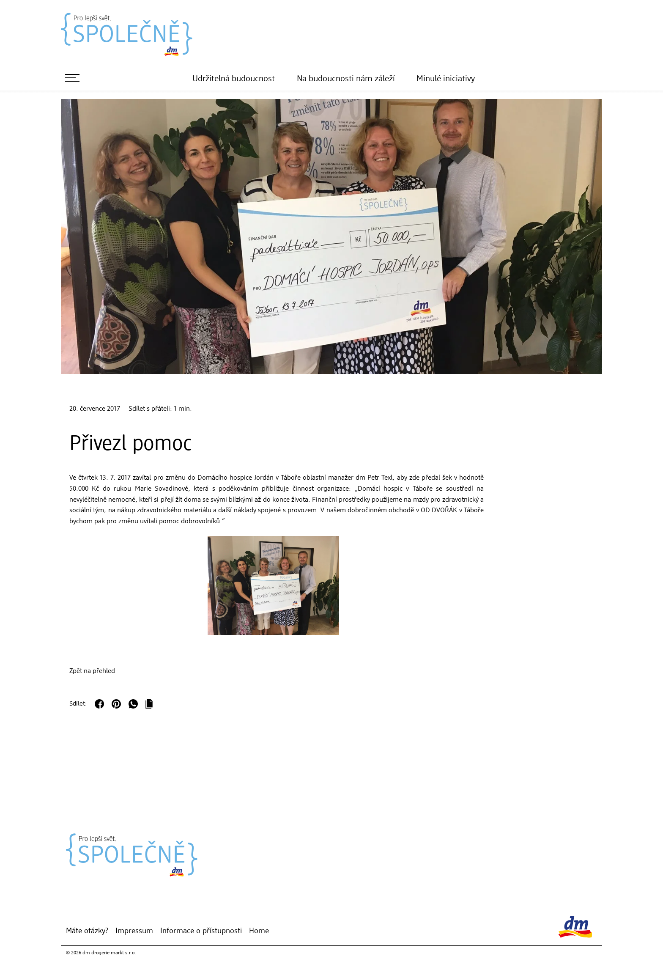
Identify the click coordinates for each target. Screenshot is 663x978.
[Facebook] (106, 909)
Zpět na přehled (92, 671)
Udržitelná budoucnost (233, 79)
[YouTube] (119, 909)
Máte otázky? (87, 931)
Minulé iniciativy (445, 79)
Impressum (134, 931)
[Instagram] (94, 909)
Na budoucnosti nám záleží (346, 79)
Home (259, 931)
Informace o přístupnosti (201, 931)
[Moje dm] (68, 909)
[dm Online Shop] (81, 909)
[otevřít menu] (72, 77)
